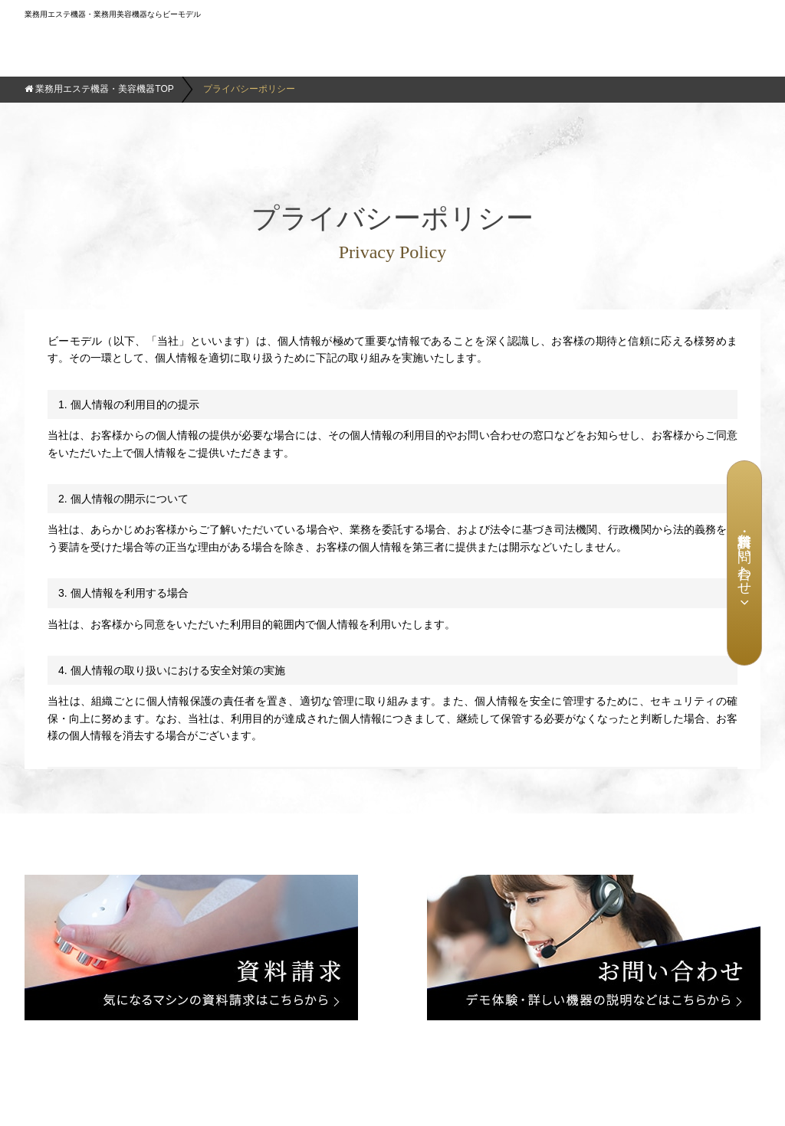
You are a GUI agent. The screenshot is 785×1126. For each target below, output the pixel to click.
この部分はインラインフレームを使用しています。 (392, 539)
